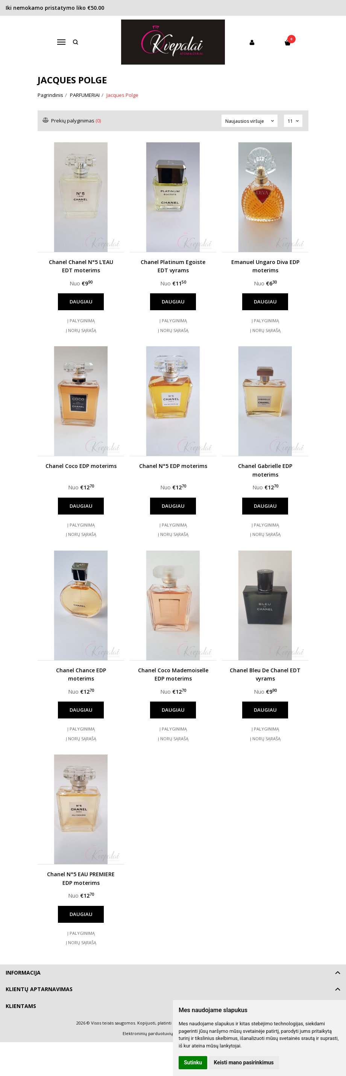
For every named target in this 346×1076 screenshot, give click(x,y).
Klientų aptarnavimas (39, 989)
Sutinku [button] (193, 1062)
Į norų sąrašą (81, 330)
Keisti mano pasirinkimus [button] (244, 1062)
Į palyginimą (81, 320)
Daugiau (81, 301)
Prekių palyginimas (72, 120)
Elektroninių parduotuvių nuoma (155, 1033)
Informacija (23, 972)
